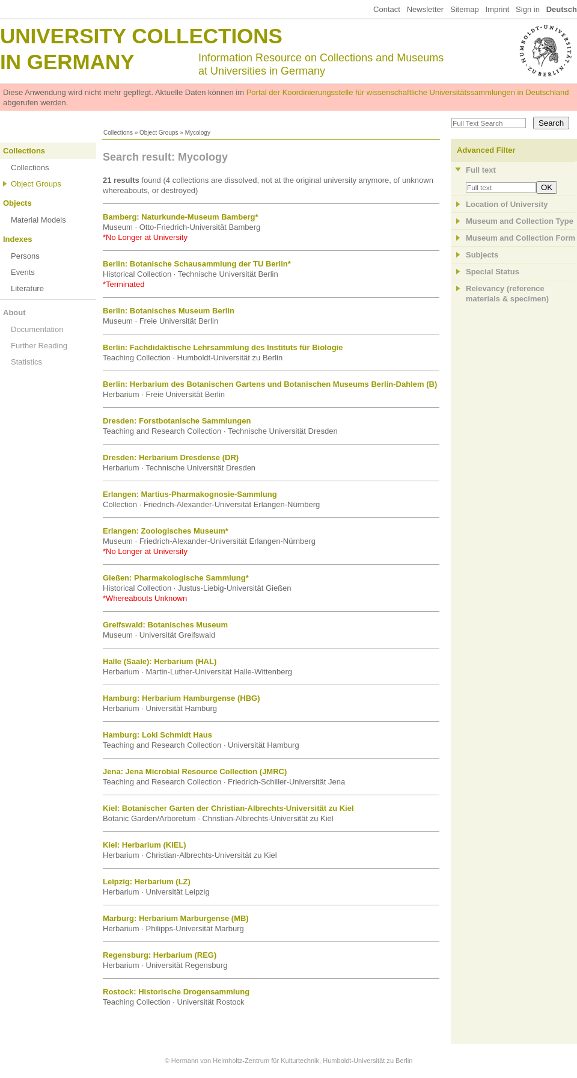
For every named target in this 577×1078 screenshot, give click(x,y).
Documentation (37, 329)
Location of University (507, 204)
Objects (17, 203)
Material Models (38, 219)
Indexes (17, 239)
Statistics (26, 361)
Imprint (498, 9)
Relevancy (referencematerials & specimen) (507, 293)
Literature (27, 288)
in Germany (67, 61)
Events (23, 272)
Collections (118, 132)
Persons (25, 255)
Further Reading (39, 345)
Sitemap (464, 9)
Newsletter (425, 9)
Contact (386, 9)
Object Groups (158, 132)
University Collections (141, 36)
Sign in (528, 9)
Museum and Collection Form (520, 237)
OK (546, 187)
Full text (481, 169)
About (14, 312)
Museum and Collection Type (519, 221)
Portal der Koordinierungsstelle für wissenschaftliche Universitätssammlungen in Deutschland (407, 92)
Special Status (492, 271)
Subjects (482, 254)
